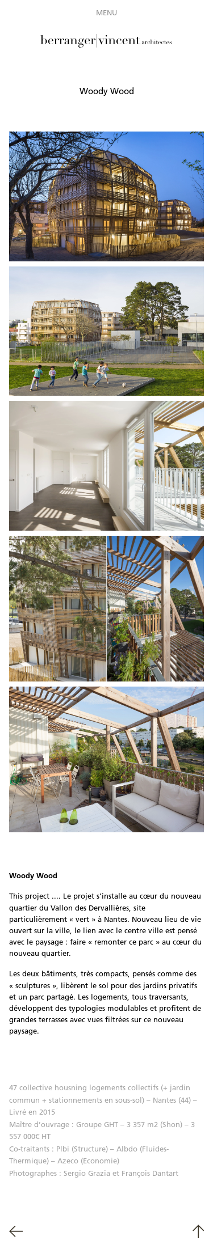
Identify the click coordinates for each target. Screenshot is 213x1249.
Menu (106, 12)
